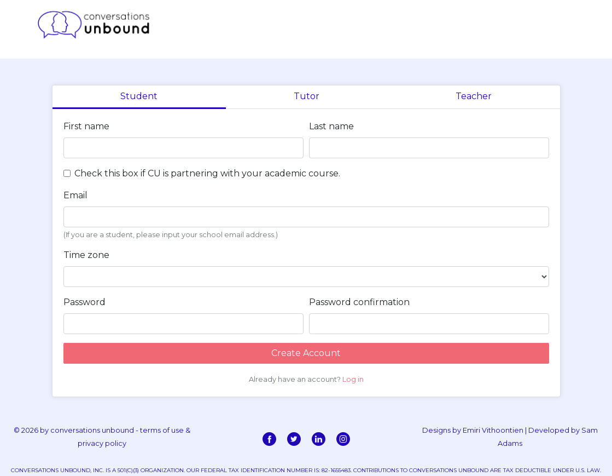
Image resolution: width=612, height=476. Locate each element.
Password (84, 302)
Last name (331, 126)
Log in (353, 379)
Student (139, 96)
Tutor (306, 96)
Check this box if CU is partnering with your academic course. (207, 173)
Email (75, 195)
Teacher (474, 96)
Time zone (86, 255)
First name (86, 126)
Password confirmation (359, 302)
